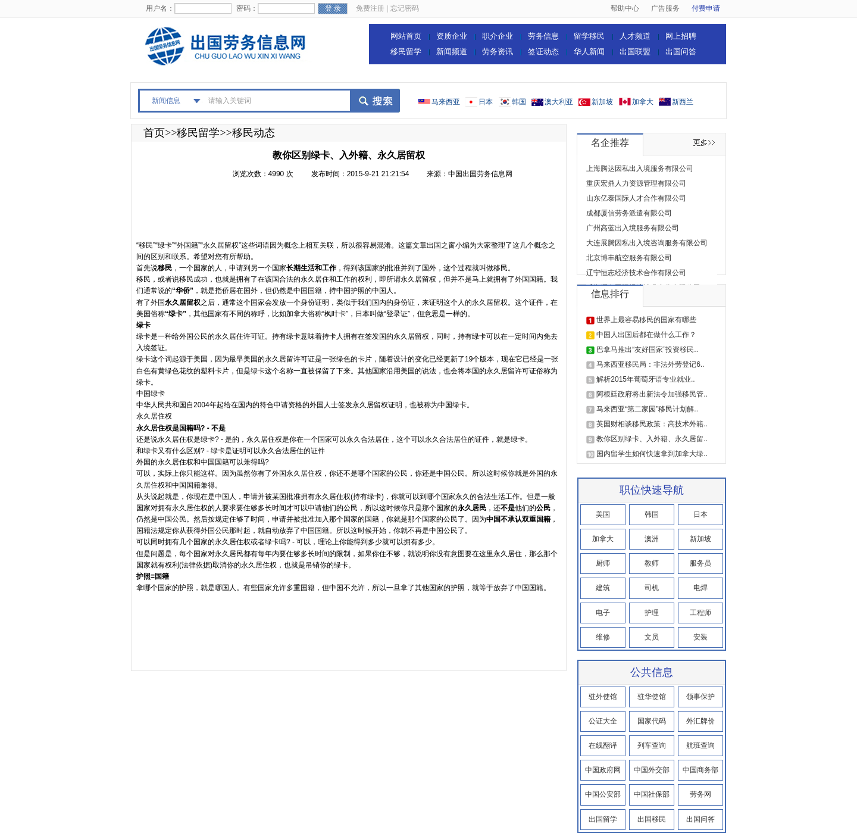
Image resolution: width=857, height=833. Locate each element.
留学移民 (589, 36)
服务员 (700, 563)
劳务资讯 (497, 51)
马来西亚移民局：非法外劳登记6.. (650, 364)
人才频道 (635, 36)
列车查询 (651, 745)
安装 (700, 637)
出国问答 (680, 51)
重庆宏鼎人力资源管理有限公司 (636, 183)
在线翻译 (603, 745)
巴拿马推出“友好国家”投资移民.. (647, 349)
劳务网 (700, 794)
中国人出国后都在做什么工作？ (646, 334)
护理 (652, 613)
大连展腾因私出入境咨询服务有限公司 (647, 243)
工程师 (700, 613)
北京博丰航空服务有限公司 (629, 258)
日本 (485, 102)
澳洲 (652, 539)
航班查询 (700, 745)
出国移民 (651, 819)
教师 (652, 563)
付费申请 (706, 8)
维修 (603, 637)
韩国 (519, 102)
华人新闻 (589, 51)
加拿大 (642, 102)
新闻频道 (451, 51)
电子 (603, 613)
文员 (652, 637)
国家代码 (651, 721)
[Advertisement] (353, 213)
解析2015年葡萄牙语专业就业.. (645, 379)
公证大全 (603, 721)
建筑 (603, 588)
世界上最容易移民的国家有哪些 (646, 320)
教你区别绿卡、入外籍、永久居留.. (652, 439)
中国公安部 (603, 794)
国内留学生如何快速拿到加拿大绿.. (652, 454)
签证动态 (543, 51)
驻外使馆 (603, 696)
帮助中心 (625, 8)
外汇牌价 (700, 721)
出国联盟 (635, 51)
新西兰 (682, 102)
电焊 (700, 588)
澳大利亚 (559, 102)
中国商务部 (700, 770)
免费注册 (370, 8)
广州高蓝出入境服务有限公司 (632, 228)
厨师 (603, 563)
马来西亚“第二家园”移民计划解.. (647, 409)
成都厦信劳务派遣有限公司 (629, 213)
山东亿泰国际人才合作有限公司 (636, 198)
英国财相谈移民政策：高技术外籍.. (652, 424)
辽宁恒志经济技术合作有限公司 (636, 273)
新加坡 (602, 102)
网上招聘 (680, 36)
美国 (603, 514)
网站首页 (405, 36)
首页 (154, 133)
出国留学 (603, 819)
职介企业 (497, 36)
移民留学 (405, 51)
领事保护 (700, 696)
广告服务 (665, 8)
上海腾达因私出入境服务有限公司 (639, 168)
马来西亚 (445, 102)
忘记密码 (404, 8)
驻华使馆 (651, 696)
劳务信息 (543, 36)
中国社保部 (652, 794)
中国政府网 (603, 770)
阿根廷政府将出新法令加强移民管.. (652, 394)
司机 (652, 588)
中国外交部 (652, 770)
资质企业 (451, 36)
